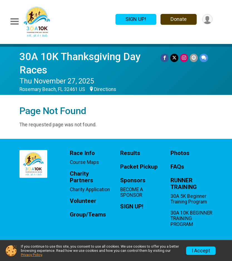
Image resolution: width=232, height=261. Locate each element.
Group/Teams (88, 214)
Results (130, 153)
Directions (105, 89)
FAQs (177, 167)
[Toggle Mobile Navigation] (14, 22)
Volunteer (83, 201)
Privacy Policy (31, 255)
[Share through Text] (203, 58)
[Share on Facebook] (165, 58)
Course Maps (84, 162)
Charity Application (90, 189)
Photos (180, 153)
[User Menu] (207, 19)
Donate (179, 19)
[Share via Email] (194, 58)
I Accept (201, 250)
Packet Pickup (139, 167)
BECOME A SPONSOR (131, 192)
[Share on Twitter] (174, 58)
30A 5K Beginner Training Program (189, 199)
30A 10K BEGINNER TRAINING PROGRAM (191, 218)
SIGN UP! (135, 19)
